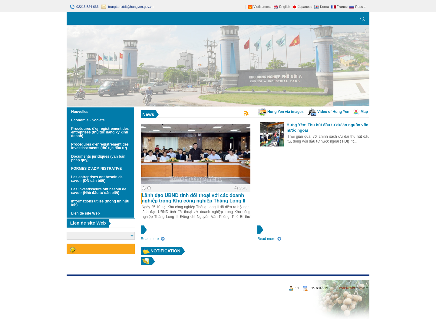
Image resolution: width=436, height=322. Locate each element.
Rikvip (103, 278)
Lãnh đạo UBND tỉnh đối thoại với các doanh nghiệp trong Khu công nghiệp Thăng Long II (193, 198)
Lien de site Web (88, 222)
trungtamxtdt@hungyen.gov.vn (127, 6)
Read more (150, 239)
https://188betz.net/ (82, 278)
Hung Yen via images (281, 112)
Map (360, 112)
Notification (165, 250)
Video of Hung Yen (328, 112)
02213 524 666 (85, 6)
